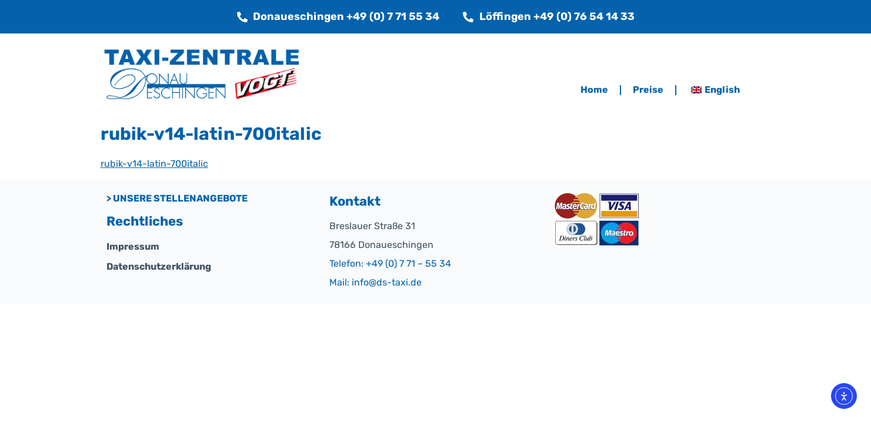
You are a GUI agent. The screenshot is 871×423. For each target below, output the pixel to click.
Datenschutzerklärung (158, 266)
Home (594, 89)
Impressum (132, 246)
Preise (648, 89)
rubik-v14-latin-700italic (154, 163)
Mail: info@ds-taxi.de (375, 282)
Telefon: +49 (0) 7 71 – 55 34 (390, 263)
